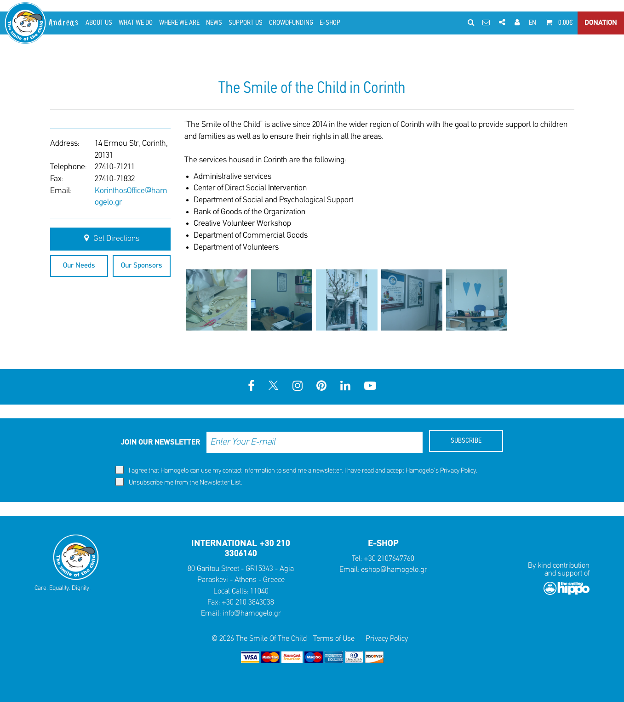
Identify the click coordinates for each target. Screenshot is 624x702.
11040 (259, 591)
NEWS (214, 23)
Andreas (64, 23)
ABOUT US (99, 23)
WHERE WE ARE (179, 23)
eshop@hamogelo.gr (394, 570)
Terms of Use (334, 639)
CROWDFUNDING (291, 23)
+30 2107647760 (389, 559)
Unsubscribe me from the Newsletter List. (178, 482)
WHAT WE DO (136, 23)
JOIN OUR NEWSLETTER (160, 442)
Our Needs (79, 265)
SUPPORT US (246, 23)
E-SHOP (330, 23)
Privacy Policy (458, 471)
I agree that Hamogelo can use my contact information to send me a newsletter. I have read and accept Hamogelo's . (296, 470)
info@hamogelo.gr (252, 613)
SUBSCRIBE (466, 441)
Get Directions (110, 238)
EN (532, 23)
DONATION (600, 23)
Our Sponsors (141, 265)
